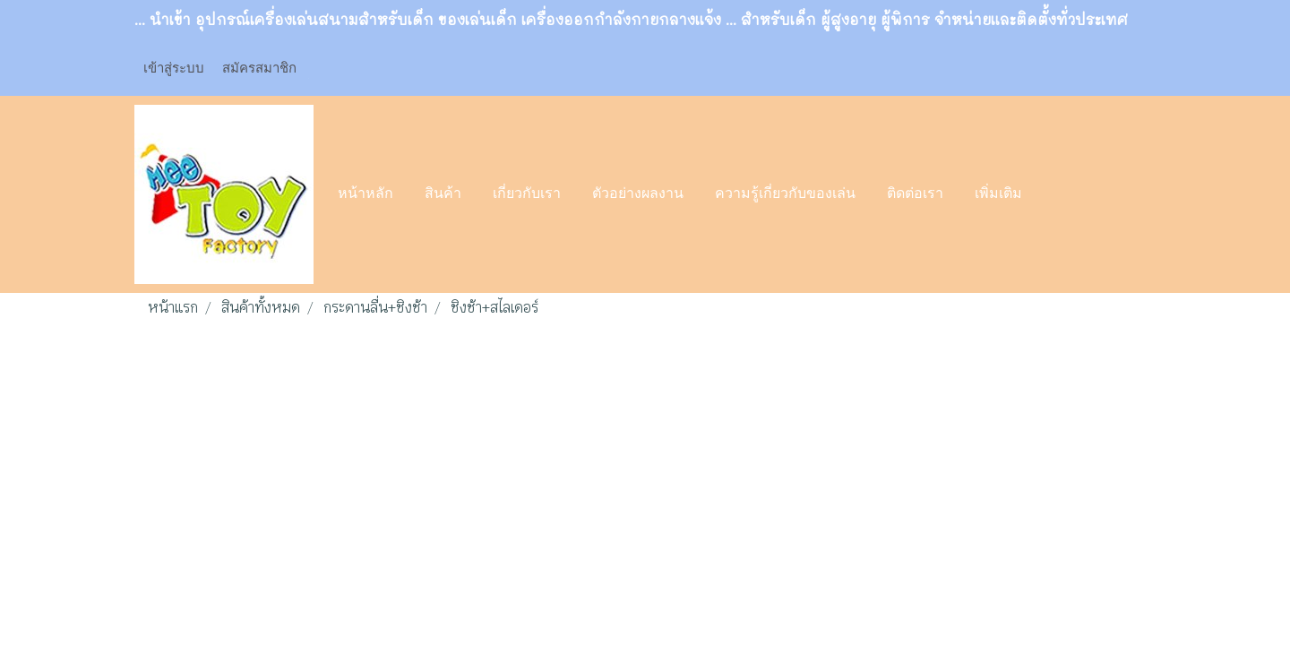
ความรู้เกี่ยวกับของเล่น (785, 194)
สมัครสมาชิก (259, 68)
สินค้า (443, 194)
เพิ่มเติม (998, 194)
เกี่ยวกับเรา (527, 194)
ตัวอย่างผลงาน (638, 194)
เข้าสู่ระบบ (173, 68)
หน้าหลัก (365, 194)
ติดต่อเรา (915, 194)
